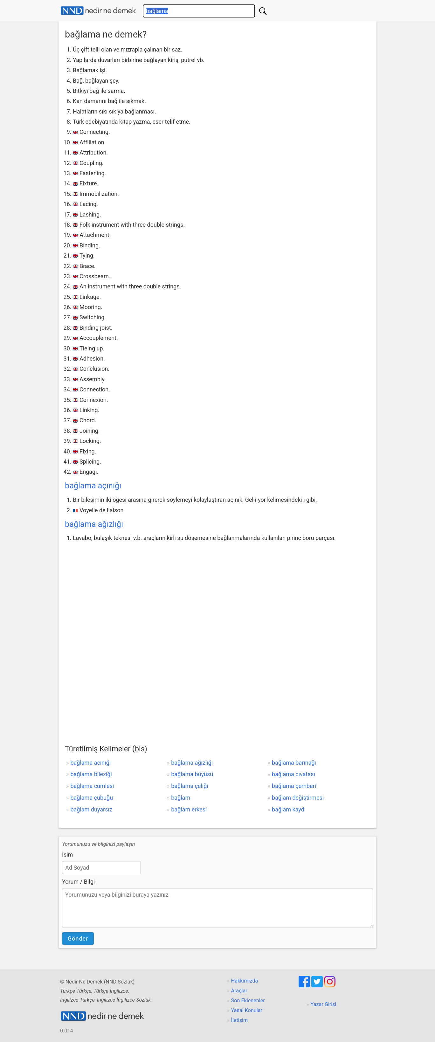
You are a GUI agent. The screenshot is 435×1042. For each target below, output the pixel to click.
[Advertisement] (217, 591)
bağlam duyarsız (91, 809)
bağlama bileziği (91, 774)
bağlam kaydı (289, 809)
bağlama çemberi (294, 786)
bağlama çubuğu (91, 797)
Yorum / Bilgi (78, 881)
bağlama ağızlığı (94, 524)
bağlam (180, 797)
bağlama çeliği (189, 786)
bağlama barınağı (294, 762)
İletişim (239, 1020)
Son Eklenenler (248, 1000)
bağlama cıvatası (293, 774)
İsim (67, 854)
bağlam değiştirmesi (298, 797)
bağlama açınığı (93, 485)
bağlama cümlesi (92, 786)
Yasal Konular (246, 1010)
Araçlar (239, 991)
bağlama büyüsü (192, 774)
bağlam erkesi (189, 809)
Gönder (78, 938)
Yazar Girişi (323, 1004)
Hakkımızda (244, 981)
